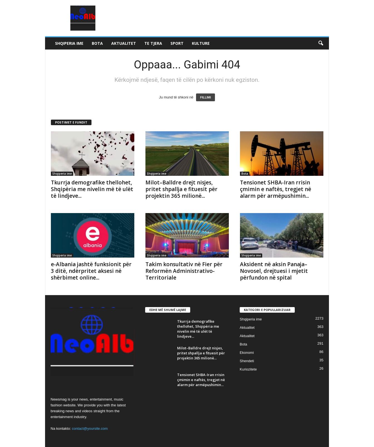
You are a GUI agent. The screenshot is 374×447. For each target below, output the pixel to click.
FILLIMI (205, 97)
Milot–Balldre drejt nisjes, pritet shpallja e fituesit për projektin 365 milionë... (181, 189)
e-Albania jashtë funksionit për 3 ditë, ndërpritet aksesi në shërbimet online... (91, 271)
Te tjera (153, 43)
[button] (320, 43)
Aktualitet (123, 43)
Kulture (201, 43)
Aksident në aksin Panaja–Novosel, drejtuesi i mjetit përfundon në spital (274, 271)
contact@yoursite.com (90, 428)
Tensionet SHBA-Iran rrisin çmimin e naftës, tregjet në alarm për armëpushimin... (275, 189)
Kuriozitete (248, 369)
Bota (97, 43)
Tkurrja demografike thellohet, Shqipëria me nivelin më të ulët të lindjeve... (92, 189)
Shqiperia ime (69, 43)
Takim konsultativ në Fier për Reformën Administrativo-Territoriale (183, 271)
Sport (177, 43)
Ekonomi (247, 352)
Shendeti (247, 361)
